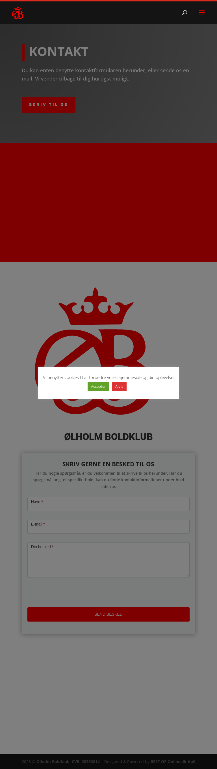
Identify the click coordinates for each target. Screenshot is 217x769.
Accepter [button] (98, 386)
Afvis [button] (119, 386)
